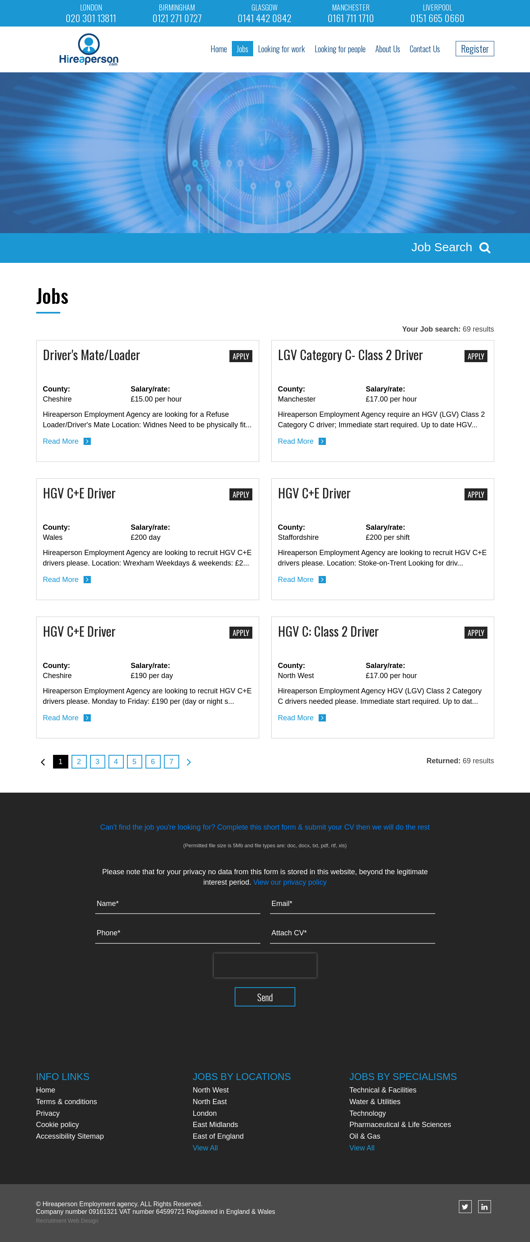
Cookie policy (57, 1125)
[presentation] (265, 965)
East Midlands (215, 1125)
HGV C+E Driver (79, 493)
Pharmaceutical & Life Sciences (400, 1125)
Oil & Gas (365, 1136)
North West (211, 1090)
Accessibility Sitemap (70, 1136)
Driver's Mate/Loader (91, 355)
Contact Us (425, 49)
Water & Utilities (375, 1102)
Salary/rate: (150, 389)
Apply (241, 356)
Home (219, 49)
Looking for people (340, 49)
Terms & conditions (66, 1102)
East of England (218, 1136)
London (205, 1113)
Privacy (48, 1113)
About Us (387, 49)
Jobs (242, 49)
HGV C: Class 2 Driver (328, 631)
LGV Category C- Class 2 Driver (350, 355)
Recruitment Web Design (67, 1220)
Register (475, 48)
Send (265, 997)
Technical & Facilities (383, 1090)
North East (210, 1102)
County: (56, 389)
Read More (61, 441)
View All (205, 1148)
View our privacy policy (290, 882)
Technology (368, 1113)
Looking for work (281, 49)
